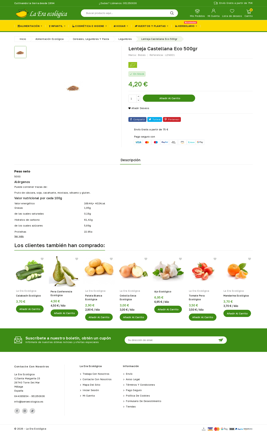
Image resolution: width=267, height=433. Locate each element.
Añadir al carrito (169, 98)
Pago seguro (133, 390)
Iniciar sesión (90, 390)
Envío (128, 373)
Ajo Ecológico (162, 291)
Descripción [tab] (130, 160)
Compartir (139, 119)
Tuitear (156, 119)
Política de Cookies (137, 395)
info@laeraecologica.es (28, 401)
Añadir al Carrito (29, 308)
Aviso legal (132, 379)
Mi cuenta (88, 395)
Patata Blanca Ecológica (93, 297)
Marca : (132, 55)
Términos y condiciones (140, 384)
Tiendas (130, 406)
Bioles (142, 55)
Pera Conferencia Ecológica (61, 293)
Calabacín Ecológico (28, 295)
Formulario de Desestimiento (143, 401)
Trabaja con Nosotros (95, 373)
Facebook (17, 411)
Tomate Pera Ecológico (197, 297)
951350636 (129, 3)
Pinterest (173, 119)
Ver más (19, 236)
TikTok (32, 411)
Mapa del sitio (91, 384)
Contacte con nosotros (31, 366)
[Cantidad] (132, 98)
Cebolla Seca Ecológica (128, 297)
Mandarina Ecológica (236, 295)
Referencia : (157, 55)
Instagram (25, 411)
